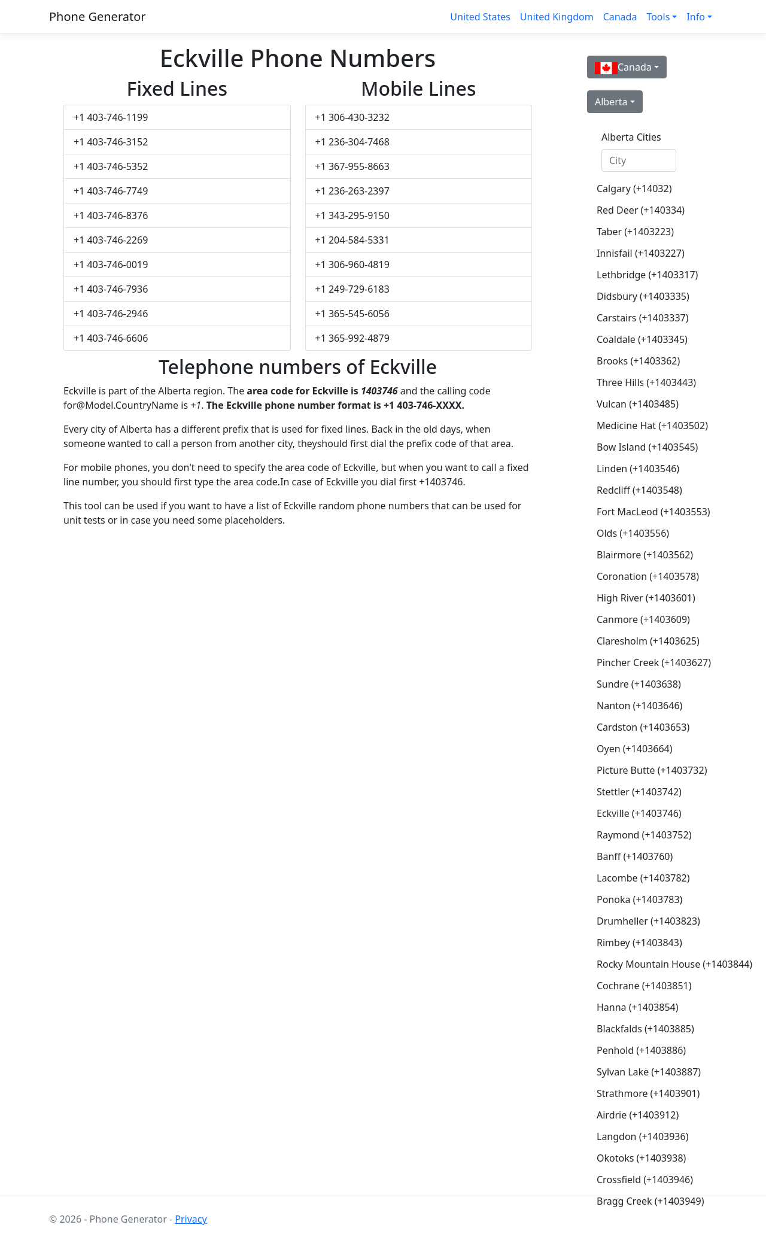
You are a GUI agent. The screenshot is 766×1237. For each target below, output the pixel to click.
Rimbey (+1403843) (639, 942)
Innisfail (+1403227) (641, 253)
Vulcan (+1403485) (638, 404)
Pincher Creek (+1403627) (644, 662)
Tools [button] (658, 16)
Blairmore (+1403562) (644, 554)
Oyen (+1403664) (635, 748)
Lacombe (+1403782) (643, 878)
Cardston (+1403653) (643, 727)
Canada (620, 16)
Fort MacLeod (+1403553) (644, 511)
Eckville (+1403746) (639, 813)
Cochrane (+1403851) (644, 985)
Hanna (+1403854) (638, 1007)
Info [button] (695, 16)
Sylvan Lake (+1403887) (644, 1071)
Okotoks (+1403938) (641, 1158)
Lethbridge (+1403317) (644, 274)
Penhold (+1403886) (641, 1050)
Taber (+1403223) (635, 231)
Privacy (190, 1219)
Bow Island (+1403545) (644, 447)
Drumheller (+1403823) (644, 921)
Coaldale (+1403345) (642, 339)
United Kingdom (557, 16)
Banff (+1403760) (635, 856)
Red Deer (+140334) (641, 210)
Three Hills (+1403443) (644, 382)
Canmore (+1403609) (643, 619)
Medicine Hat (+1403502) (644, 425)
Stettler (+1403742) (639, 791)
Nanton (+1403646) (639, 705)
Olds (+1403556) (633, 533)
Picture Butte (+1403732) (644, 770)
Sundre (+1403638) (639, 684)
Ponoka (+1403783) (639, 899)
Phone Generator (97, 16)
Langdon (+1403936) (642, 1136)
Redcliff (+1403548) (639, 490)
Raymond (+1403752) (644, 834)
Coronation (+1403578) (644, 576)
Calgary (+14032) (634, 188)
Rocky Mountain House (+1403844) (644, 964)
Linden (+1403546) (638, 468)
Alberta (611, 101)
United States (480, 16)
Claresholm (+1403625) (644, 641)
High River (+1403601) (644, 597)
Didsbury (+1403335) (643, 296)
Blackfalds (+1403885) (644, 1028)
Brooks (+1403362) (638, 360)
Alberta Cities (631, 137)
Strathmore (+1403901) (644, 1093)
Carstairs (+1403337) (643, 317)
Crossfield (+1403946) (644, 1179)
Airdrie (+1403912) (638, 1114)
